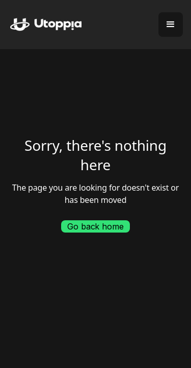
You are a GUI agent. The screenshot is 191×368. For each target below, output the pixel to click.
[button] (170, 24)
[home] (40, 25)
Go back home (95, 226)
